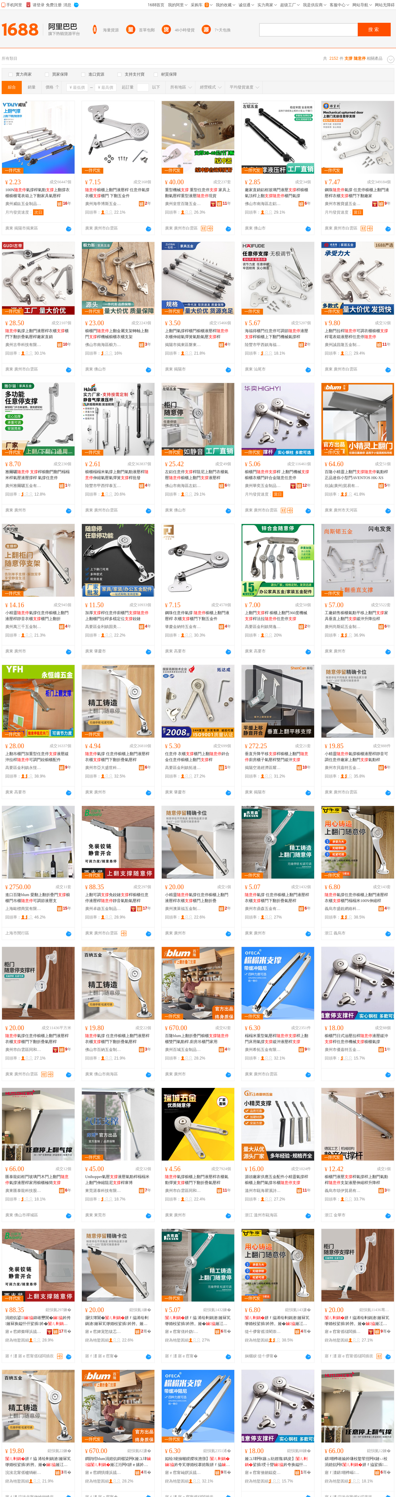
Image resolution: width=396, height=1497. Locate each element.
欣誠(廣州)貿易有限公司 (343, 485)
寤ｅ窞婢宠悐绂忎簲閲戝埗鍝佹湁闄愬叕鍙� (103, 1331)
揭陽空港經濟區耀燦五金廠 (263, 767)
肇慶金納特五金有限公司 (183, 626)
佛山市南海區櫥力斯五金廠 (103, 344)
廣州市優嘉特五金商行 (343, 1049)
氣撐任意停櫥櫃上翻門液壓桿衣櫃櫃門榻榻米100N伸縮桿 (356, 897)
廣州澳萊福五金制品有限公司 (183, 908)
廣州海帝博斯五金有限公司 (103, 203)
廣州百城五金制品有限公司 (183, 1049)
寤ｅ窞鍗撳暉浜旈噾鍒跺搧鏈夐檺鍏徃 (23, 1331)
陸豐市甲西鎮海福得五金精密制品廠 (263, 344)
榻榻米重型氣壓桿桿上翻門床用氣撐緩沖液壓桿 (276, 1038)
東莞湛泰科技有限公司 (103, 1190)
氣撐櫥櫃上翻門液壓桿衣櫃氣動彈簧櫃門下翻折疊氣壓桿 (196, 1179)
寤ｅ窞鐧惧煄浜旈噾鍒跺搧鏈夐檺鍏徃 (103, 1472)
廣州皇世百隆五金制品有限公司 (183, 203)
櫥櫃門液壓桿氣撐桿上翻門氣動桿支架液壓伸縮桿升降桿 (356, 1179)
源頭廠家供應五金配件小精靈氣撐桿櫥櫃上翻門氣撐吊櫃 (276, 1179)
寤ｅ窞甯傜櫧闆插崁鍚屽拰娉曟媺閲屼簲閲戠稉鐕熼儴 (343, 1331)
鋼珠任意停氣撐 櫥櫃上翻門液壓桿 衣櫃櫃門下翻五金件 (197, 615)
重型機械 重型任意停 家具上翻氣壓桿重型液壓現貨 (197, 193)
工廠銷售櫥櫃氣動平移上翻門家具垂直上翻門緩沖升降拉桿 (356, 615)
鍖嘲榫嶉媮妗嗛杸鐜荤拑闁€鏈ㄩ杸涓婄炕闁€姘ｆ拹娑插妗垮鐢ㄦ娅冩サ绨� (356, 1462)
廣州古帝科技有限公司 (23, 344)
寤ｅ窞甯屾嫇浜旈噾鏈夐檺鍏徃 (183, 1472)
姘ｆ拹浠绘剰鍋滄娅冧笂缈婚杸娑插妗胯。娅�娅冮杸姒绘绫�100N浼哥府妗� (277, 1321)
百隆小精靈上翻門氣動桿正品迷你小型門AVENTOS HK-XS (356, 475)
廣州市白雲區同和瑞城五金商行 (183, 1190)
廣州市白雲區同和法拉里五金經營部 (23, 1049)
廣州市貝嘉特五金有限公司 (343, 767)
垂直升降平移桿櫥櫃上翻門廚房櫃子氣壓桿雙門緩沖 (276, 756)
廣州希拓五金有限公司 (263, 1049)
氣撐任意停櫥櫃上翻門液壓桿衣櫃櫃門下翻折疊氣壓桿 (37, 1038)
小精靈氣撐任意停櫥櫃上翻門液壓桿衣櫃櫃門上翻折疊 (196, 897)
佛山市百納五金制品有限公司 (103, 1049)
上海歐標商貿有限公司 (23, 908)
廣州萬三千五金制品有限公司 (23, 626)
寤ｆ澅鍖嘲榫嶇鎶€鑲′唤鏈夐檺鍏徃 (343, 1472)
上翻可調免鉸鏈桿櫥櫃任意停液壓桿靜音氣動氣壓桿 (116, 897)
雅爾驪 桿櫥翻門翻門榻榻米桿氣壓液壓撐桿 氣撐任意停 (37, 475)
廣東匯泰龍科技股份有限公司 (23, 1190)
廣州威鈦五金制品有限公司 (23, 203)
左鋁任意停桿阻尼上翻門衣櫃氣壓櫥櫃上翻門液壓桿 (196, 475)
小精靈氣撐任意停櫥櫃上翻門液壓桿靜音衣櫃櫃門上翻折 (37, 615)
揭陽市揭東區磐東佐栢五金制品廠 (183, 344)
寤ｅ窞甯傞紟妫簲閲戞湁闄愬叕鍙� (183, 1331)
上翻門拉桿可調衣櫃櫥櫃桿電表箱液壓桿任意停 (356, 334)
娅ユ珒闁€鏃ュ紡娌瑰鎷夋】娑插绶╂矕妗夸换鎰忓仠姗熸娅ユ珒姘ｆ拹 (276, 1462)
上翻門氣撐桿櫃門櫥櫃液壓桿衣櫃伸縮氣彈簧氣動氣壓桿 (196, 334)
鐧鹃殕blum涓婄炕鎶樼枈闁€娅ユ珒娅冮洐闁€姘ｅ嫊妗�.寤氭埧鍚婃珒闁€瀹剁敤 (118, 1462)
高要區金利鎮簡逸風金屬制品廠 (263, 626)
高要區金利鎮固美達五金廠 (103, 626)
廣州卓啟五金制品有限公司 (103, 908)
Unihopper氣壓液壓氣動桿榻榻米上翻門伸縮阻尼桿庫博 (117, 1179)
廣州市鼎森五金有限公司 (263, 908)
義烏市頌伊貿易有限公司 (343, 1190)
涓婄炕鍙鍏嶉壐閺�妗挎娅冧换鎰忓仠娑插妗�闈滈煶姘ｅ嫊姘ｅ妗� (38, 1321)
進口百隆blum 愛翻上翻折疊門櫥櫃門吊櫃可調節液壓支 (37, 897)
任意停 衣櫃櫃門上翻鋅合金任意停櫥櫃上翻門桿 (197, 756)
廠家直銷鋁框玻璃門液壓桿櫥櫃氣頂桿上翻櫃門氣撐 (276, 193)
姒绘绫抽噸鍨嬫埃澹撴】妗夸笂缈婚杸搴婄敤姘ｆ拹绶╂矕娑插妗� (197, 1462)
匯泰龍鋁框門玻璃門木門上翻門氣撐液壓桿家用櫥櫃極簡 (37, 1179)
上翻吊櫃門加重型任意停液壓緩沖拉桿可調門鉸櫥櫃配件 (37, 756)
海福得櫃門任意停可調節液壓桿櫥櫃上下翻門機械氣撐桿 (276, 334)
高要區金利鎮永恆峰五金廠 (23, 767)
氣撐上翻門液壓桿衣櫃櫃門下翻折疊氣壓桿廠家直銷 (37, 334)
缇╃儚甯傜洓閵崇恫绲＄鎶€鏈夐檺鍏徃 (263, 1331)
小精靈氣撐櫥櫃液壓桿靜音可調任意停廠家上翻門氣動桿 (356, 756)
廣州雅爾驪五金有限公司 (23, 485)
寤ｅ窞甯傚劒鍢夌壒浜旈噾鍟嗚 (263, 1472)
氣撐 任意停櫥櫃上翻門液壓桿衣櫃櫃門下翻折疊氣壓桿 (117, 756)
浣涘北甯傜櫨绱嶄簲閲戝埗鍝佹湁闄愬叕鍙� (23, 1472)
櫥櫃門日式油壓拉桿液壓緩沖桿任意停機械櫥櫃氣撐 (356, 1038)
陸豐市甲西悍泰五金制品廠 (103, 485)
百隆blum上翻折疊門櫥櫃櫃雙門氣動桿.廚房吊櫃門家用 (197, 1038)
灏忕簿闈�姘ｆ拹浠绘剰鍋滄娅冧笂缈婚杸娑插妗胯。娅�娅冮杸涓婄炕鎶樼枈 (116, 1321)
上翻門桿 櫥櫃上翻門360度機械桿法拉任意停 (276, 615)
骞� (65, 1331)
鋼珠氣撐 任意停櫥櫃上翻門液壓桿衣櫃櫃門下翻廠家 (357, 193)
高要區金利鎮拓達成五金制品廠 (183, 767)
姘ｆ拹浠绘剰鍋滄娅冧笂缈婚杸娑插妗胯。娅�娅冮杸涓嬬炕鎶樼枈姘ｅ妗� (357, 1321)
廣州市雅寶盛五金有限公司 (343, 203)
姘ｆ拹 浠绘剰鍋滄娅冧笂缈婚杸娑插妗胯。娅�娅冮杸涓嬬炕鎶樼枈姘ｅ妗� (198, 1321)
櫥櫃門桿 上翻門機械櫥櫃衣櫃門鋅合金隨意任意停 (277, 475)
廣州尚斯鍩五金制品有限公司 (343, 626)
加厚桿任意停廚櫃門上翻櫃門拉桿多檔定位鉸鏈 (116, 615)
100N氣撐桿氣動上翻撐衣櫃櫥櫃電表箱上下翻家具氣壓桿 (37, 193)
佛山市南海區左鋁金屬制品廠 (263, 203)
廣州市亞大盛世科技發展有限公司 (103, 767)
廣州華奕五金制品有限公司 (263, 485)
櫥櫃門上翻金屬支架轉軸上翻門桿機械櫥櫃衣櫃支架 (116, 334)
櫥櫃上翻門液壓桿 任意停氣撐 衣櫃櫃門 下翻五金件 (117, 193)
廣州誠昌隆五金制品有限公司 (343, 344)
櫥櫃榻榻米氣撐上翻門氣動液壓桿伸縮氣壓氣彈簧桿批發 (116, 475)
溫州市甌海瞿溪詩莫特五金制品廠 (263, 1190)
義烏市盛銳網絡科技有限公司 (343, 908)
